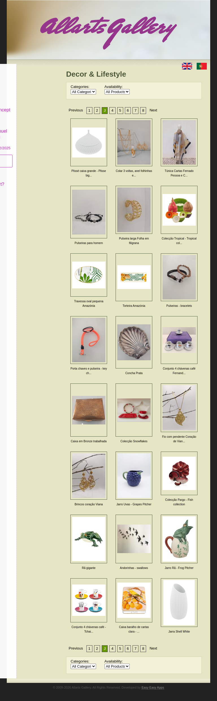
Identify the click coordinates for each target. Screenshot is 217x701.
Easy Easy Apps (153, 687)
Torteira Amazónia (134, 305)
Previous (76, 110)
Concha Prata (133, 373)
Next (153, 110)
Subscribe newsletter (24, 156)
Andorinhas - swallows (134, 568)
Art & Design (26, 77)
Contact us (24, 189)
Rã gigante (89, 568)
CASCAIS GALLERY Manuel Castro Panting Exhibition (33, 132)
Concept (21, 169)
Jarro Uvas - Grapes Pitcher (133, 504)
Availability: (114, 87)
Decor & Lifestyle (24, 91)
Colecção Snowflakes (133, 441)
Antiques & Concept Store (33, 108)
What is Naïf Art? (30, 179)
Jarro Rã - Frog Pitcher (179, 568)
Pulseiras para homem (89, 243)
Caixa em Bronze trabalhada (89, 441)
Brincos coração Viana (89, 504)
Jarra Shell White (179, 631)
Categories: (80, 87)
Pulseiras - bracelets (179, 305)
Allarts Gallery (27, 67)
